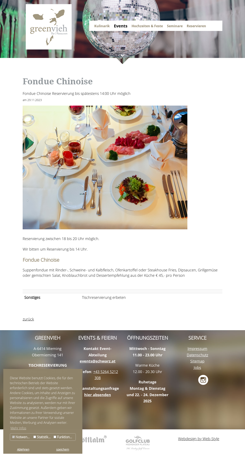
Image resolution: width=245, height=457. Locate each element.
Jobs (197, 367)
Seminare (175, 26)
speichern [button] (62, 449)
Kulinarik (102, 26)
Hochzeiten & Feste (147, 26)
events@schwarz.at (98, 361)
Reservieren (196, 26)
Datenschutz (197, 354)
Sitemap (197, 361)
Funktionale (64, 437)
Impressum (197, 348)
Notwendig (22, 437)
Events (120, 26)
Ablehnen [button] (23, 449)
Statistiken (42, 437)
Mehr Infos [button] (18, 428)
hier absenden (97, 394)
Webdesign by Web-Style (198, 438)
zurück (28, 319)
